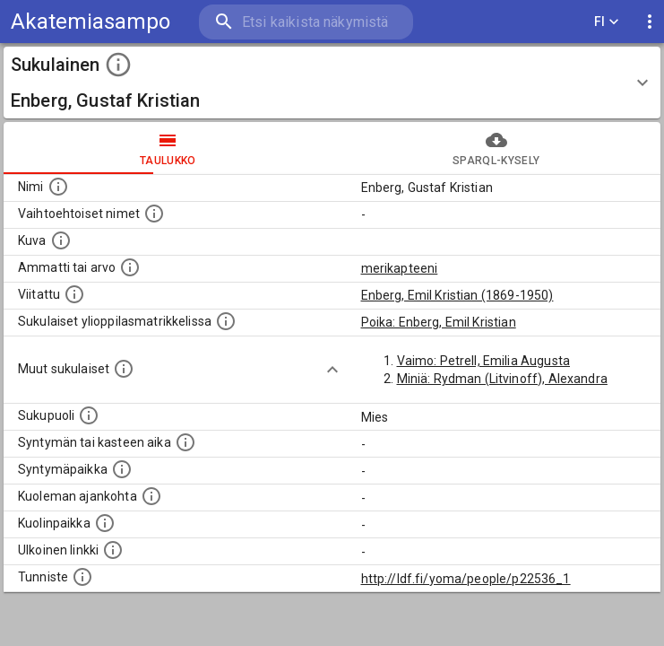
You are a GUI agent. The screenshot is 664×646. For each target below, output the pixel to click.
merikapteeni (399, 268)
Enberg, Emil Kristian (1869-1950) (457, 295)
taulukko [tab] (168, 148)
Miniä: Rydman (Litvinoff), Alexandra (502, 378)
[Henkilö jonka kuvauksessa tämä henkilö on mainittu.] (74, 294)
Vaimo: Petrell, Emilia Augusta (484, 361)
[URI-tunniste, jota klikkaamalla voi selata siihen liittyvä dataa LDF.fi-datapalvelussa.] (82, 577)
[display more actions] (649, 21)
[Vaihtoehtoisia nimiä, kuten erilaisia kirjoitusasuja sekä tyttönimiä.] (154, 213)
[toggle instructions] (118, 64)
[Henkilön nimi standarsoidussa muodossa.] (58, 186)
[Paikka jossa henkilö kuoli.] (105, 523)
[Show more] (332, 369)
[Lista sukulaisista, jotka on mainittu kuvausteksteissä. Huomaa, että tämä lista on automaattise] (123, 368)
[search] (306, 21)
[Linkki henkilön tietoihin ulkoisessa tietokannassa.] (113, 550)
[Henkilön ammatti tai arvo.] (130, 267)
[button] (332, 82)
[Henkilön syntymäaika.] (185, 442)
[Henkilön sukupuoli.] (88, 415)
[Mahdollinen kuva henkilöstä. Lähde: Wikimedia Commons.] (61, 240)
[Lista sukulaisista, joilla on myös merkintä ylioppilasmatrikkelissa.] (225, 321)
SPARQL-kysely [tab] (496, 148)
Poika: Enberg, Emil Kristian (438, 322)
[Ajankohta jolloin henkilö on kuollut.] (151, 496)
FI (606, 22)
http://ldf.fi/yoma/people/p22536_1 (466, 579)
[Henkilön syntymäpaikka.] (122, 469)
